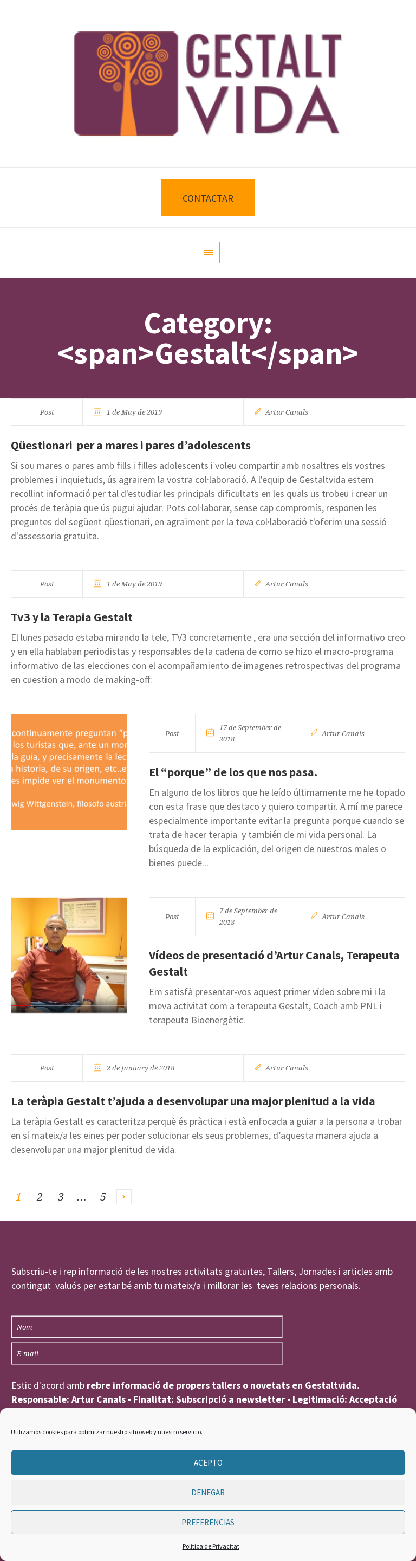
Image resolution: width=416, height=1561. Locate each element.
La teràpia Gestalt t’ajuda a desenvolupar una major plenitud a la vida (193, 1100)
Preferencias (208, 1522)
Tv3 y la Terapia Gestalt (72, 616)
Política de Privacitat (211, 1546)
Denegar (208, 1492)
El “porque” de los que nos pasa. (233, 771)
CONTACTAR (208, 198)
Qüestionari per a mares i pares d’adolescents (131, 445)
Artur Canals (286, 412)
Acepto (208, 1462)
